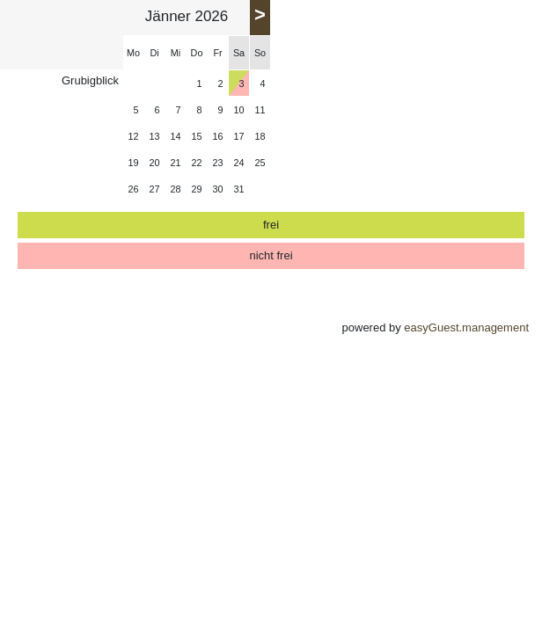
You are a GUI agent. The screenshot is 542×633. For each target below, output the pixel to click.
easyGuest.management (466, 327)
